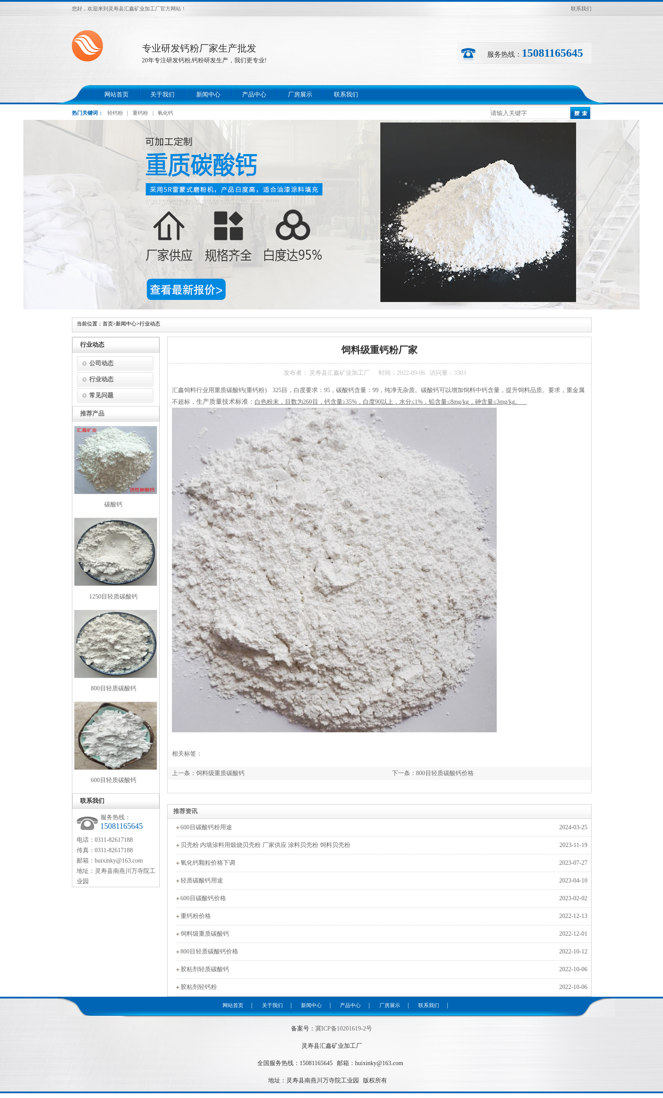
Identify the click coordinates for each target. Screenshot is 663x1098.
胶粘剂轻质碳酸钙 (205, 969)
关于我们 (162, 94)
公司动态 (101, 363)
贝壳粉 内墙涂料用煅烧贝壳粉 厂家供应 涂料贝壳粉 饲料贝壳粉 (265, 845)
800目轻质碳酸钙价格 (445, 773)
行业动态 (149, 324)
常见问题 (101, 395)
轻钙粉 (115, 113)
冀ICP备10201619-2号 (343, 1028)
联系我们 (581, 9)
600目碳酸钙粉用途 (206, 827)
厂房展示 (300, 94)
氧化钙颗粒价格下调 (208, 863)
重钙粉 (140, 113)
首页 (108, 324)
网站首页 (116, 94)
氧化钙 (165, 113)
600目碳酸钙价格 (203, 898)
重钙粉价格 (196, 916)
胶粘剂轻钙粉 (199, 987)
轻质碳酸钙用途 (202, 880)
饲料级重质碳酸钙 (220, 773)
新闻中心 (208, 94)
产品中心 (254, 94)
